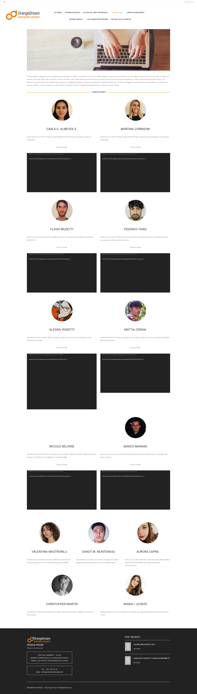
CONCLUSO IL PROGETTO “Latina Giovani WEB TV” (151, 658)
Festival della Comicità (121, 19)
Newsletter (189, 2)
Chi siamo (58, 12)
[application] (62, 172)
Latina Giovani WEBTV (135, 12)
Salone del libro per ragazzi (95, 12)
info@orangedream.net (52, 672)
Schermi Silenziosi (72, 12)
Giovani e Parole (76, 19)
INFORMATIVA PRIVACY (35, 688)
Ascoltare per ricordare (97, 19)
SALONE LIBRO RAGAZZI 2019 (144, 644)
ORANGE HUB (117, 12)
